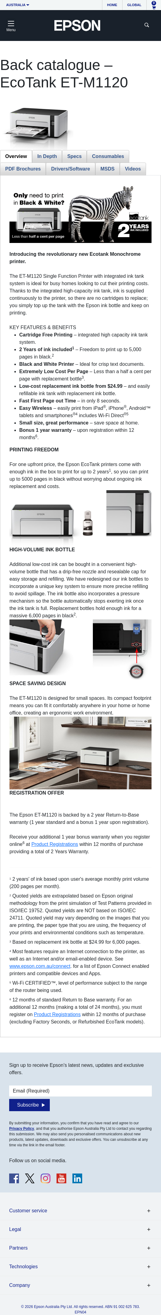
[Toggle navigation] (11, 25)
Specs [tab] (74, 156)
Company (19, 1285)
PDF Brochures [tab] (23, 168)
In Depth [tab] (47, 156)
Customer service (28, 1210)
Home (112, 5)
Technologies (23, 1266)
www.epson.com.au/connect (39, 966)
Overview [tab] (16, 156)
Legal (15, 1229)
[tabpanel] (80, 605)
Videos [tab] (133, 168)
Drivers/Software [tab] (70, 168)
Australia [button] (16, 5)
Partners (18, 1248)
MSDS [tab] (108, 168)
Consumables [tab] (108, 156)
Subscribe (28, 1104)
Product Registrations (54, 844)
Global (134, 5)
